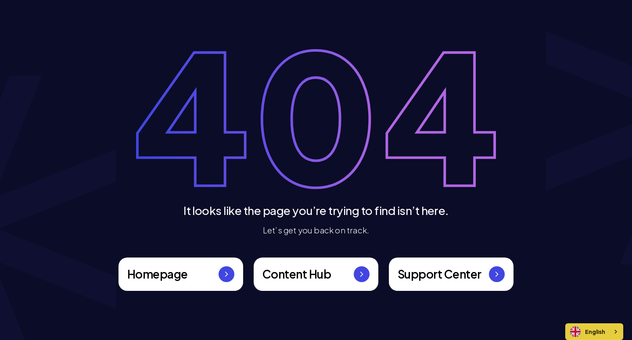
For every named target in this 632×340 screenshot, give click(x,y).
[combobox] (594, 331)
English (587, 331)
